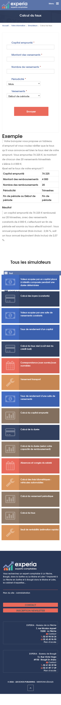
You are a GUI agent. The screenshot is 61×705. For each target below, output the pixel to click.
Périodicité (17, 78)
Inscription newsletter (30, 610)
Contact (30, 605)
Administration (23, 592)
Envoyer (31, 111)
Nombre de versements (25, 66)
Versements (18, 91)
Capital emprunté (22, 42)
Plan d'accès (50, 641)
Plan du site (8, 592)
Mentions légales (45, 681)
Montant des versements (25, 54)
